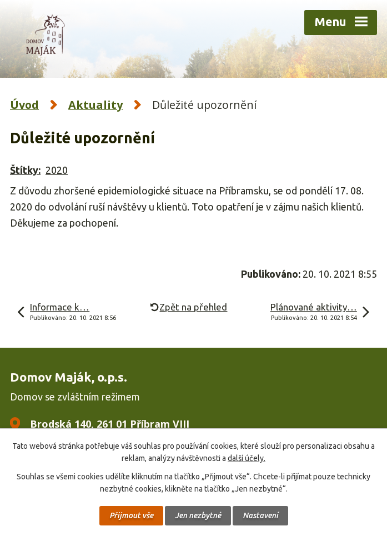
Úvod (24, 104)
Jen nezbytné (198, 515)
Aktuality (95, 104)
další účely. (246, 458)
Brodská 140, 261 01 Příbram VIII (109, 423)
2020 (57, 170)
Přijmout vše (131, 515)
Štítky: (25, 170)
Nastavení (260, 515)
